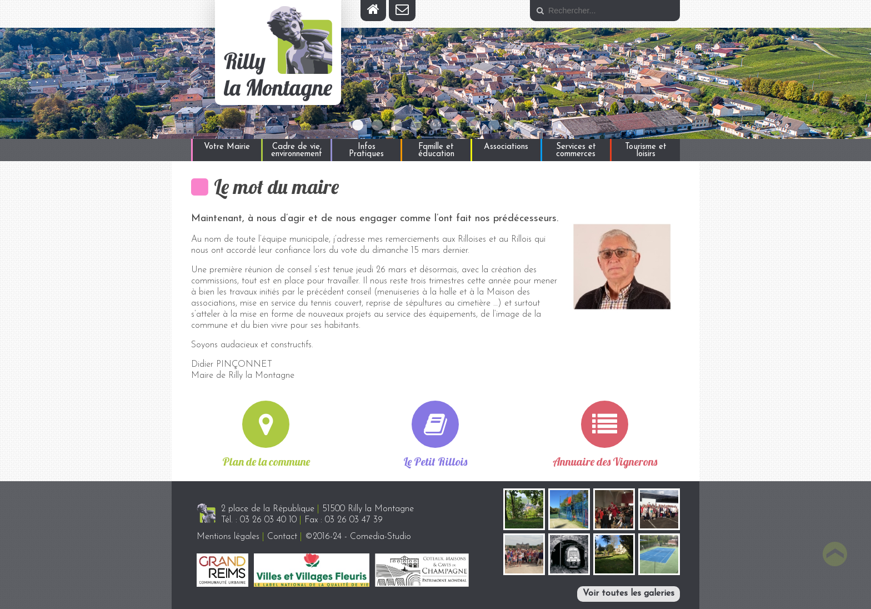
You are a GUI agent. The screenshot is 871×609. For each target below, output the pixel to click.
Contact (282, 536)
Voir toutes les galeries (628, 593)
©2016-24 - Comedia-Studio (358, 536)
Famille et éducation (436, 150)
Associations (506, 147)
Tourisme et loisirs (646, 150)
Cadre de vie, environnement (296, 150)
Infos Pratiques (366, 150)
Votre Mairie (227, 147)
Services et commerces (576, 150)
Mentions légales (228, 536)
